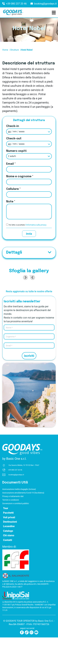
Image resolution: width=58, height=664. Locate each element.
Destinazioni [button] (10, 548)
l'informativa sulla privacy (36, 225)
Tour (5, 534)
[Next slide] (51, 290)
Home (5, 50)
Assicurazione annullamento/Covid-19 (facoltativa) (23, 519)
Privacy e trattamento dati (13, 523)
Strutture (14, 50)
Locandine (9, 552)
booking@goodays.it (45, 3)
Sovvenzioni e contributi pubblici (15, 530)
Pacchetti (8, 539)
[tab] (28, 302)
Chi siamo (8, 561)
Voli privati (9, 543)
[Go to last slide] (6, 290)
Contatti (7, 566)
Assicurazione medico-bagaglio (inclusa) (19, 516)
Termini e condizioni (10, 526)
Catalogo (8, 557)
